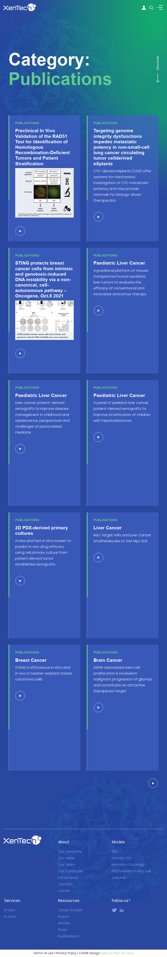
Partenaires (68, 871)
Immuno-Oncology (128, 858)
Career (64, 884)
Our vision (66, 851)
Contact (65, 877)
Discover (157, 65)
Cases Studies (70, 903)
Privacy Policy (66, 947)
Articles (64, 916)
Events (63, 910)
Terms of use (43, 947)
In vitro (10, 910)
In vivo (9, 903)
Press (62, 923)
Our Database (70, 864)
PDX (115, 845)
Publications (68, 929)
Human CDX (122, 851)
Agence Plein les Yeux (117, 947)
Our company (70, 845)
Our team (66, 858)
